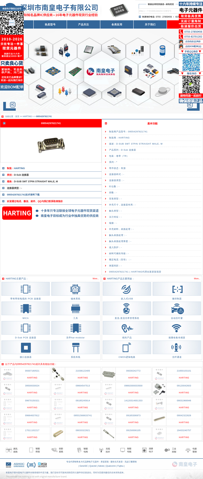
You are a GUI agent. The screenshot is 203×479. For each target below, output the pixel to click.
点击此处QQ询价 (193, 41)
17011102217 (32, 430)
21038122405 (83, 371)
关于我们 (150, 24)
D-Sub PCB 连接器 (25, 337)
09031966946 (184, 400)
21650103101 (184, 371)
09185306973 (133, 415)
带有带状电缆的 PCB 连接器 (25, 298)
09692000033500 (133, 386)
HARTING (27, 116)
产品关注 (83, 24)
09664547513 (83, 386)
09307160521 (32, 371)
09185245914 (83, 400)
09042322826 (184, 415)
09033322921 (83, 430)
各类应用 (116, 24)
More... (96, 278)
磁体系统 (75, 298)
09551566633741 (83, 415)
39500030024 (32, 386)
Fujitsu (120, 466)
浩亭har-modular (75, 337)
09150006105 (133, 430)
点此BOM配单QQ (193, 46)
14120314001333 (133, 400)
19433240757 (184, 430)
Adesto (101, 466)
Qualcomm (111, 466)
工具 (75, 318)
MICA (25, 318)
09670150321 (32, 400)
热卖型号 (50, 24)
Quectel (92, 466)
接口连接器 (26, 357)
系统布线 (75, 357)
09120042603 (184, 386)
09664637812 (32, 415)
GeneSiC (84, 466)
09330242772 (133, 371)
